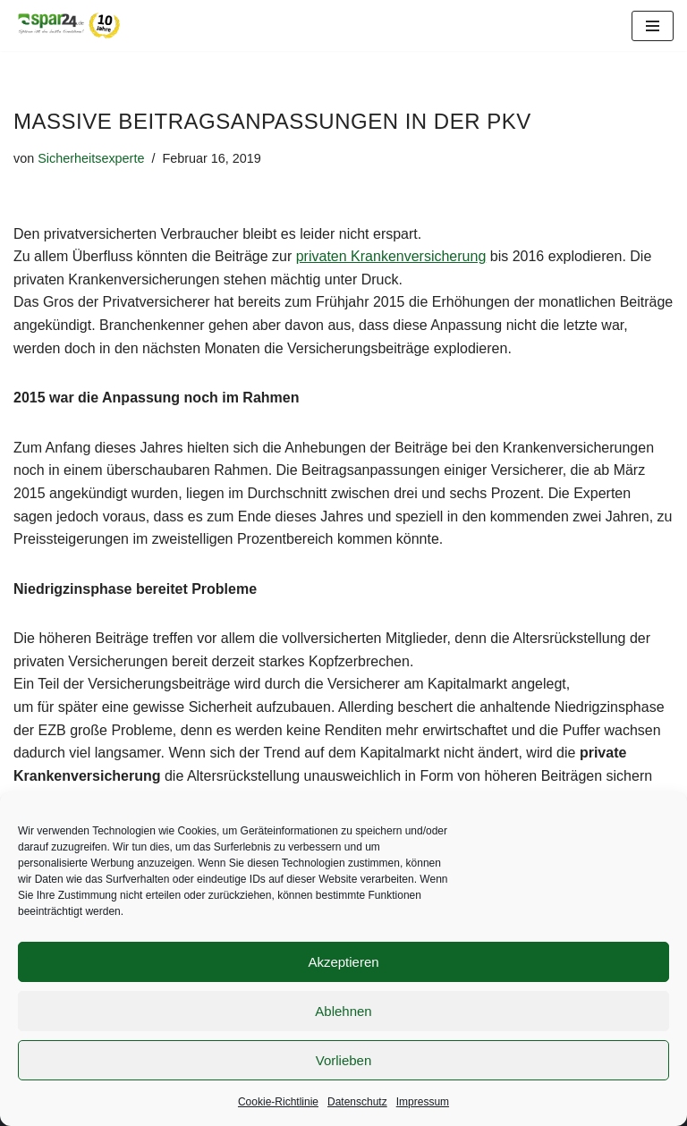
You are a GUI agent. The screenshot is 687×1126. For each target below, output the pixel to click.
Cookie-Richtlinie (278, 1102)
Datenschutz (357, 1102)
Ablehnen (343, 1011)
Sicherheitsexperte (91, 158)
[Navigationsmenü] (653, 26)
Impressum (422, 1102)
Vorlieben (344, 1060)
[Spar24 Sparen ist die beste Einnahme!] (67, 25)
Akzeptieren (343, 961)
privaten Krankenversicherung (391, 256)
